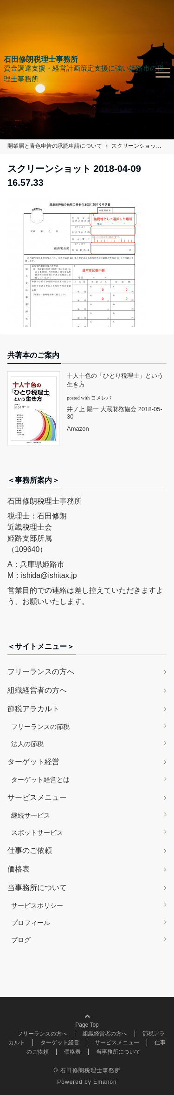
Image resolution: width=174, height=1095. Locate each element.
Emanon (105, 1082)
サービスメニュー (37, 797)
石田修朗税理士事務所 (41, 59)
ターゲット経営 (33, 762)
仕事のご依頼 (29, 850)
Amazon (78, 428)
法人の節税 (27, 743)
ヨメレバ (101, 397)
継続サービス (30, 815)
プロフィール (30, 922)
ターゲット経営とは (40, 779)
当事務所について (37, 888)
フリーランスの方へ (40, 671)
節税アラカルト (33, 709)
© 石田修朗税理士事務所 (86, 1070)
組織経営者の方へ (37, 690)
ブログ (21, 940)
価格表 (18, 869)
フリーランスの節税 (40, 726)
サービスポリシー (37, 905)
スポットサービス (37, 832)
